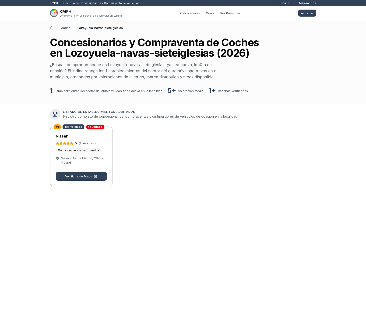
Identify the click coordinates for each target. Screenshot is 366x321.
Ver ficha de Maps (81, 176)
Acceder (307, 13)
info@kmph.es (306, 3)
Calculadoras (190, 13)
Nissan (62, 136)
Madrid (65, 28)
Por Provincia (230, 13)
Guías (210, 13)
